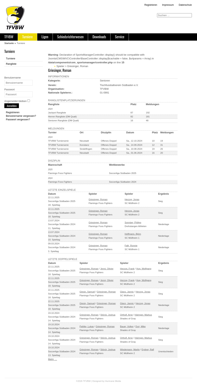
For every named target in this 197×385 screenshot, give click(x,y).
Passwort (9, 89)
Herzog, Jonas (132, 199)
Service (119, 36)
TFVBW (8, 36)
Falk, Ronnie (131, 245)
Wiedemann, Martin (130, 349)
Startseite (9, 43)
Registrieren (150, 5)
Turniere (27, 36)
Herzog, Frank (127, 268)
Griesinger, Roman (98, 199)
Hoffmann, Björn (133, 234)
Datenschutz (185, 5)
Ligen (45, 36)
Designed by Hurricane (103, 381)
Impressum (168, 5)
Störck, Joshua (107, 315)
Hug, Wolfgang (143, 268)
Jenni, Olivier (106, 268)
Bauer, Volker (127, 326)
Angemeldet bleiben (15, 101)
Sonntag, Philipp (133, 222)
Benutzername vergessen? (21, 115)
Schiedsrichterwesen (70, 36)
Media (118, 381)
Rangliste (11, 63)
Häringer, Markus (143, 315)
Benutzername (12, 77)
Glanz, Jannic (127, 292)
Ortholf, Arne (126, 315)
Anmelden (12, 106)
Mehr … (52, 359)
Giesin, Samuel (87, 292)
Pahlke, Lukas (87, 326)
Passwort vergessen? (18, 119)
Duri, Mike (140, 326)
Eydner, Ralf (148, 349)
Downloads (99, 36)
